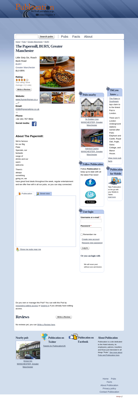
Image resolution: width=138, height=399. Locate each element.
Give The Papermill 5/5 (27, 80)
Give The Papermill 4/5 (24, 80)
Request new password (92, 243)
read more (112, 197)
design (119, 396)
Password (86, 226)
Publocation (27, 193)
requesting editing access (27, 306)
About (88, 36)
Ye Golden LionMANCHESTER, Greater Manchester (92, 122)
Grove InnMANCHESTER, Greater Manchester (28, 364)
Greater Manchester (35, 42)
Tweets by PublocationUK (54, 346)
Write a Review (23, 90)
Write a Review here (46, 324)
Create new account (90, 239)
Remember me (89, 234)
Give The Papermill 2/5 (19, 80)
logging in (45, 306)
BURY (47, 42)
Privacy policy (109, 388)
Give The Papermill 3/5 (22, 80)
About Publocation (109, 385)
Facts (76, 36)
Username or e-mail (90, 217)
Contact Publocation (109, 392)
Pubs (64, 36)
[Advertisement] (69, 26)
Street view (45, 193)
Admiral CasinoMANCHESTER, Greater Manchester (92, 151)
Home (18, 42)
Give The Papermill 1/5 (17, 80)
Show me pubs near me (30, 249)
